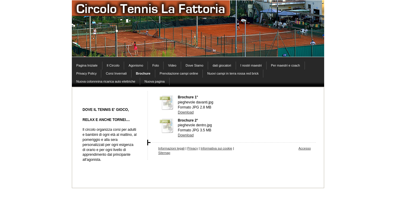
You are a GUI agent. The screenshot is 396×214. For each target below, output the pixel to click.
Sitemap (164, 153)
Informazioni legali (171, 148)
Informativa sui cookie (216, 148)
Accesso (304, 148)
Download (186, 112)
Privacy (192, 148)
